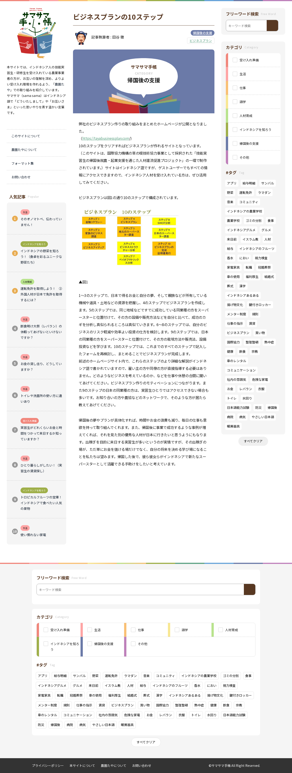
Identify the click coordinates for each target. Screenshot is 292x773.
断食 (242, 351)
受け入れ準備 (249, 60)
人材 (267, 239)
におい (244, 258)
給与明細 (248, 183)
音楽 (230, 202)
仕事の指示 (235, 323)
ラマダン (264, 192)
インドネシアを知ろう (255, 129)
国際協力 (233, 342)
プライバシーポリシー (48, 765)
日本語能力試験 (238, 407)
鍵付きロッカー (260, 304)
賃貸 (252, 323)
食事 (271, 220)
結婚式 (269, 276)
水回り (247, 398)
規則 (255, 314)
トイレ (232, 398)
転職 (249, 267)
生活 (243, 74)
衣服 (261, 388)
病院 (230, 417)
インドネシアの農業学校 (244, 211)
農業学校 (233, 220)
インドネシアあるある (243, 295)
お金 (230, 388)
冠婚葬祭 (264, 267)
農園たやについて (113, 765)
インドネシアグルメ (241, 230)
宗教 (255, 351)
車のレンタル (236, 360)
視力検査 (261, 258)
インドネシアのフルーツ (256, 248)
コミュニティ (248, 202)
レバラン (245, 388)
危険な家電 (260, 379)
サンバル (267, 183)
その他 (244, 157)
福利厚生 (252, 276)
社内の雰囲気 (236, 379)
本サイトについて (82, 765)
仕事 (243, 88)
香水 (230, 258)
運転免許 (245, 192)
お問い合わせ (141, 765)
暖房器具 (233, 426)
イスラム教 (250, 239)
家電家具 (233, 267)
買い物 (260, 332)
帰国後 (272, 407)
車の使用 (233, 276)
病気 (242, 417)
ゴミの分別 (254, 220)
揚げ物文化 (235, 304)
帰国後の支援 (202, 33)
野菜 (230, 192)
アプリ (232, 183)
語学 (243, 101)
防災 (258, 407)
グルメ (266, 230)
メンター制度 (236, 314)
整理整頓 (252, 342)
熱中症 (269, 342)
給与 (230, 248)
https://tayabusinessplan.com (106, 138)
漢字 (242, 286)
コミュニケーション (241, 370)
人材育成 (246, 115)
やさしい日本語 (263, 417)
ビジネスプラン (201, 40)
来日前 (232, 239)
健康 (230, 351)
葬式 (230, 286)
